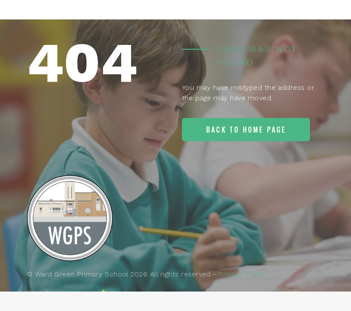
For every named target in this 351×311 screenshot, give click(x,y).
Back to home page (246, 129)
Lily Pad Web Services (76, 291)
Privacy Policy (242, 274)
